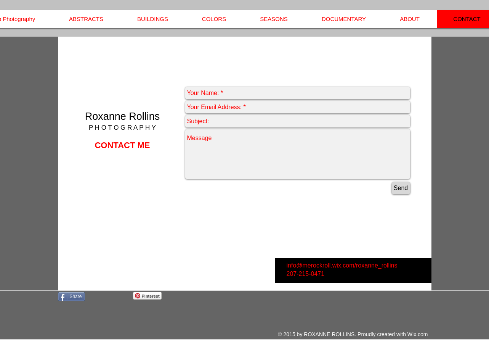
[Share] (71, 296)
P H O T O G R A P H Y (122, 127)
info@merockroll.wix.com (320, 265)
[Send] (401, 188)
